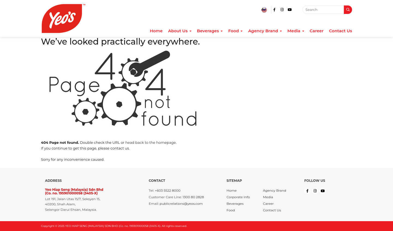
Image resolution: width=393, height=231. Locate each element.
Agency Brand (265, 31)
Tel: (151, 190)
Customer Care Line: (165, 197)
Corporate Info (238, 197)
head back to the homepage (150, 142)
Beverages (210, 31)
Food (235, 31)
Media (295, 31)
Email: (154, 203)
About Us (180, 31)
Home (156, 31)
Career (317, 31)
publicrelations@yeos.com (181, 203)
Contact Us (340, 31)
